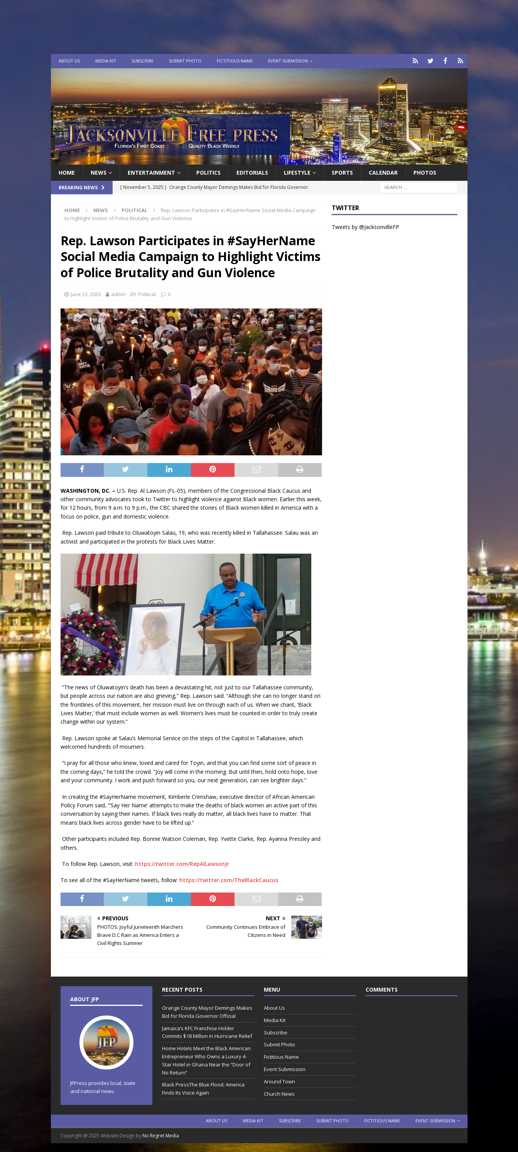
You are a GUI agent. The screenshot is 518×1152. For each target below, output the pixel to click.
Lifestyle (297, 171)
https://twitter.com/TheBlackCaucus (228, 879)
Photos (424, 171)
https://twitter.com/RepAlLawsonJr (182, 863)
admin (118, 293)
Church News (279, 1093)
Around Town (279, 1080)
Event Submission (288, 61)
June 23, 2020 (86, 293)
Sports (342, 171)
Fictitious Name (235, 61)
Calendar (383, 171)
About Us (69, 61)
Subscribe (143, 61)
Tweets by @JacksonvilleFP (365, 226)
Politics (208, 171)
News (98, 171)
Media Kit (105, 61)
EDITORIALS (252, 171)
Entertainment (151, 171)
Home (67, 171)
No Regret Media (160, 1135)
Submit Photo (185, 61)
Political (147, 293)
